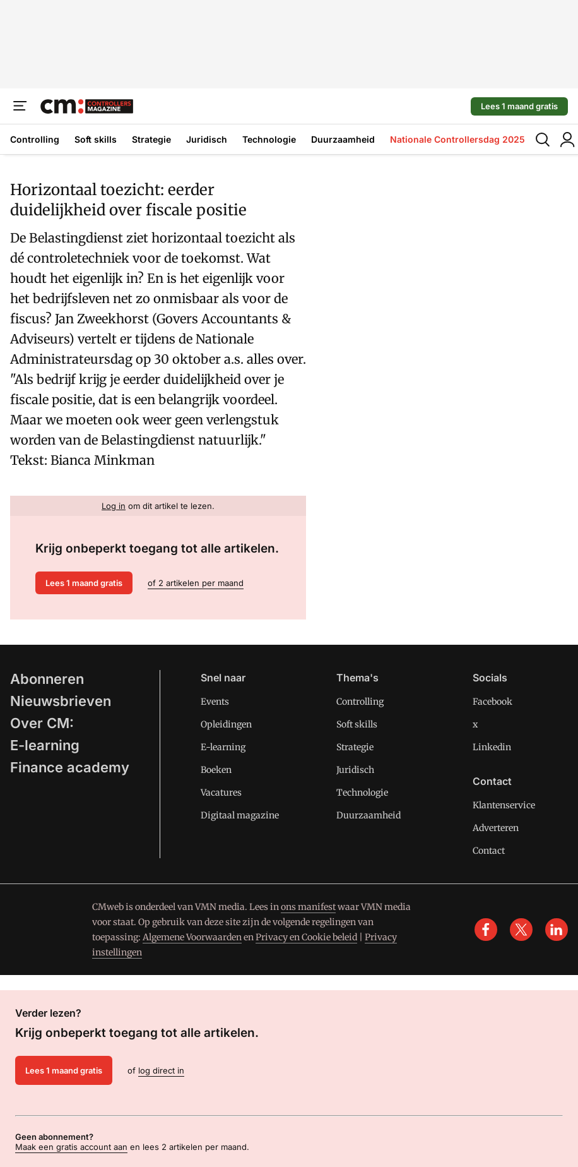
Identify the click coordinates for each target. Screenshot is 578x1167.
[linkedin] (556, 929)
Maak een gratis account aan (71, 1147)
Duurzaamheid (343, 139)
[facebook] (486, 929)
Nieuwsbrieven (60, 701)
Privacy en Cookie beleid (306, 937)
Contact (489, 850)
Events (215, 701)
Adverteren (496, 828)
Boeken (216, 769)
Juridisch (206, 139)
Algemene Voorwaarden (192, 937)
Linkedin (492, 747)
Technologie (269, 139)
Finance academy (69, 767)
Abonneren (47, 679)
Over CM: (42, 723)
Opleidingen (226, 724)
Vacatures (221, 792)
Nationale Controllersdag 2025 (457, 139)
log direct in (161, 1070)
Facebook (492, 701)
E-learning (45, 745)
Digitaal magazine (240, 815)
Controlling (34, 139)
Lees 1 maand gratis (519, 106)
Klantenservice (504, 805)
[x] (521, 929)
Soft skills (95, 139)
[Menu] (20, 106)
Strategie (151, 139)
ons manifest (308, 907)
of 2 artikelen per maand (196, 583)
